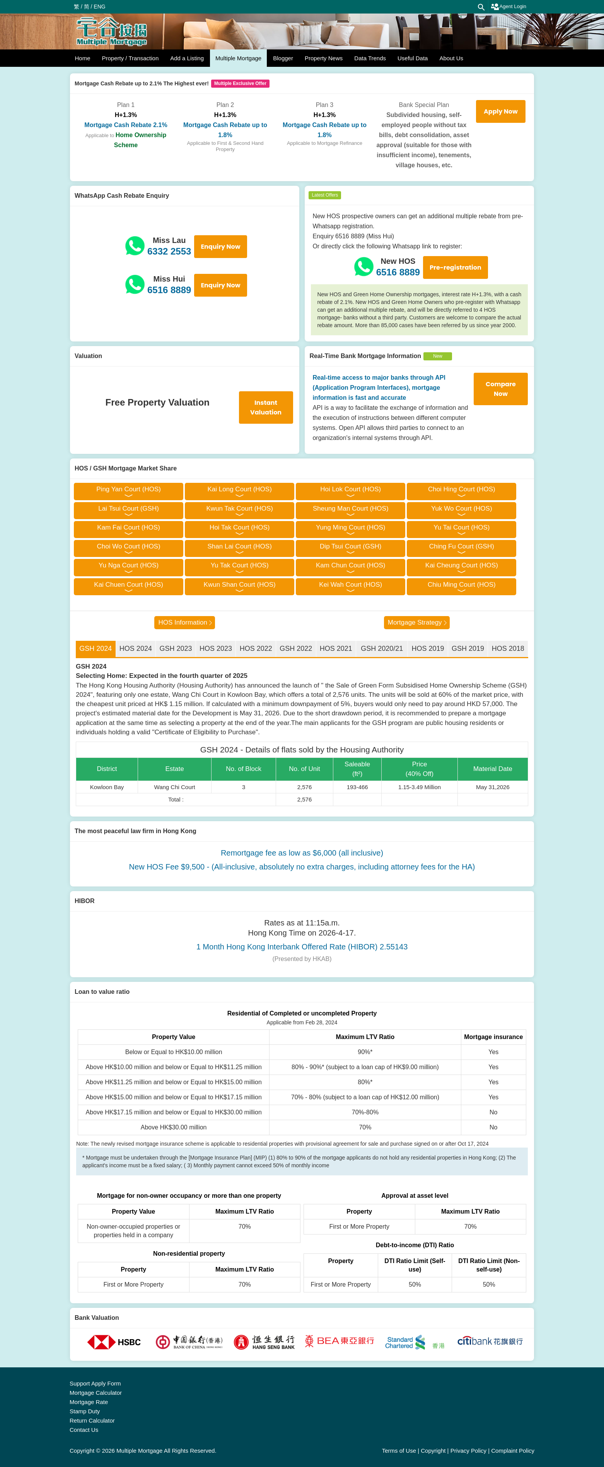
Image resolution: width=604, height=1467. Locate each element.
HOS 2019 (427, 648)
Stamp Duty (85, 1411)
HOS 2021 (336, 648)
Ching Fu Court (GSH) (461, 546)
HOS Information (182, 622)
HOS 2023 (216, 648)
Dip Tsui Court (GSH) (350, 546)
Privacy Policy (468, 1450)
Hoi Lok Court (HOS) (350, 489)
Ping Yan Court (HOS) (128, 489)
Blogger (283, 58)
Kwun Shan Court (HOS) (240, 584)
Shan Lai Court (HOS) (240, 546)
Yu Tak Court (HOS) (240, 565)
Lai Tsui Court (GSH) (128, 508)
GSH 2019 (468, 648)
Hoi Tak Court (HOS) (240, 527)
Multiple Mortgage (238, 58)
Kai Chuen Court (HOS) (128, 584)
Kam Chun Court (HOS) (351, 565)
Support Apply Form (95, 1383)
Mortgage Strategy (415, 622)
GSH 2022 (296, 648)
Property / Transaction (130, 58)
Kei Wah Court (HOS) (350, 584)
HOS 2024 (135, 648)
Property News (324, 58)
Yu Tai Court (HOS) (461, 527)
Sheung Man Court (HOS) (351, 508)
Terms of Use (399, 1450)
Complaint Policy (512, 1450)
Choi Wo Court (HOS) (128, 546)
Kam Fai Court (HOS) (128, 527)
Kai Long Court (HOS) (240, 489)
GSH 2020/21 (382, 648)
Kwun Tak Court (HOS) (239, 508)
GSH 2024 (95, 648)
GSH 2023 (175, 648)
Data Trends (370, 58)
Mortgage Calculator (96, 1392)
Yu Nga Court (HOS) (129, 565)
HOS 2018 (508, 648)
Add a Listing (187, 58)
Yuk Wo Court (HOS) (461, 508)
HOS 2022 (256, 648)
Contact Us (84, 1429)
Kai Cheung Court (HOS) (461, 565)
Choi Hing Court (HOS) (461, 489)
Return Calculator (92, 1420)
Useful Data (413, 58)
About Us (451, 58)
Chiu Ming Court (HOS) (462, 584)
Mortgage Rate (89, 1402)
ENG (99, 6)
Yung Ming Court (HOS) (351, 527)
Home (82, 58)
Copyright (433, 1450)
